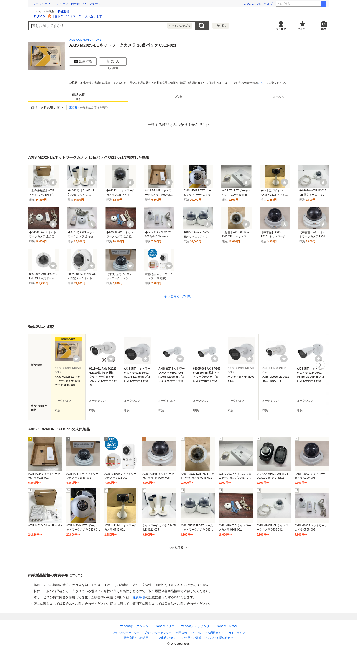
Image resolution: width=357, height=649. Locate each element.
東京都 (73, 107)
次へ (320, 365)
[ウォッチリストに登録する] (76, 358)
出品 (323, 29)
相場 (178, 96)
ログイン (94, 16)
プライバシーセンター (157, 632)
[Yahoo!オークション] (57, 11)
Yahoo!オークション (134, 626)
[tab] (78, 96)
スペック (278, 96)
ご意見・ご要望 (191, 637)
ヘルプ (268, 3)
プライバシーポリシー (126, 632)
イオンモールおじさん (308, 3)
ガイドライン (236, 632)
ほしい (112, 61)
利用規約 (181, 632)
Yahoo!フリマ (165, 626)
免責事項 (139, 597)
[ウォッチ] (53, 182)
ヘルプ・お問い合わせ (219, 637)
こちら (262, 82)
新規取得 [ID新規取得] (117, 11)
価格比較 (78, 97)
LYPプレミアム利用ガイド (207, 632)
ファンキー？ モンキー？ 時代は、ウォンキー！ (67, 3)
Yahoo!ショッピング (195, 626)
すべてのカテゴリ (180, 25)
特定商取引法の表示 (136, 637)
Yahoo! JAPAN (251, 3)
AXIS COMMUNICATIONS (85, 39)
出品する (83, 61)
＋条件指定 (220, 25)
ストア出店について (165, 637)
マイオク (281, 29)
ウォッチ (302, 29)
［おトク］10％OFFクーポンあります (131, 16)
